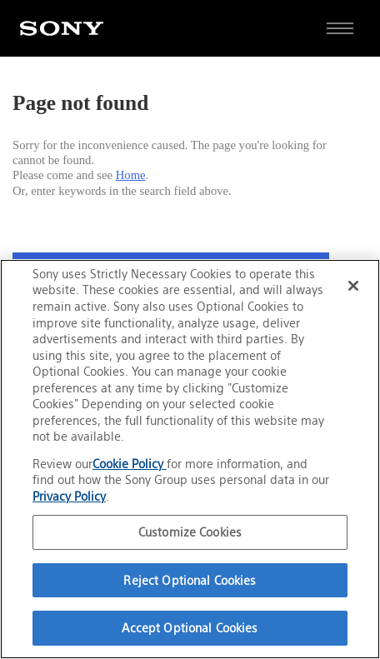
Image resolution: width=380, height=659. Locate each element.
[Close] (353, 285)
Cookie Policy (129, 464)
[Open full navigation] (340, 28)
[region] (190, 459)
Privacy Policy (69, 496)
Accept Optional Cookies (190, 628)
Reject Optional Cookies (189, 580)
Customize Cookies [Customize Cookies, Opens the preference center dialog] (190, 532)
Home (131, 175)
